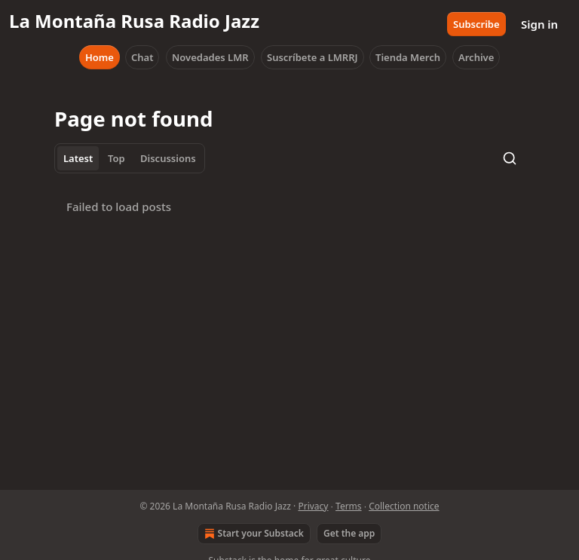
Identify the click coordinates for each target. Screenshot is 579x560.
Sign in (539, 24)
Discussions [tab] (168, 158)
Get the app (349, 533)
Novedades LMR (210, 57)
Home (99, 57)
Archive (476, 57)
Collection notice (404, 506)
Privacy (313, 506)
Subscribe (476, 24)
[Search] (510, 158)
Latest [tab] (78, 158)
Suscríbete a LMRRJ (312, 57)
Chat (142, 57)
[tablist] (129, 158)
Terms (348, 506)
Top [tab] (116, 158)
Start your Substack (252, 533)
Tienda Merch (407, 57)
